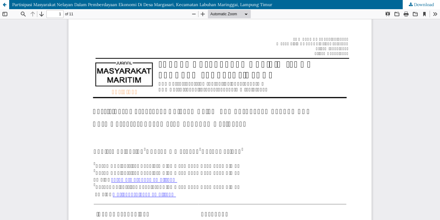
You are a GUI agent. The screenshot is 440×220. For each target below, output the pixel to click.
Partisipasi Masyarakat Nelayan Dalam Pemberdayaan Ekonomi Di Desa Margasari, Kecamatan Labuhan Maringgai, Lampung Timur (142, 4)
